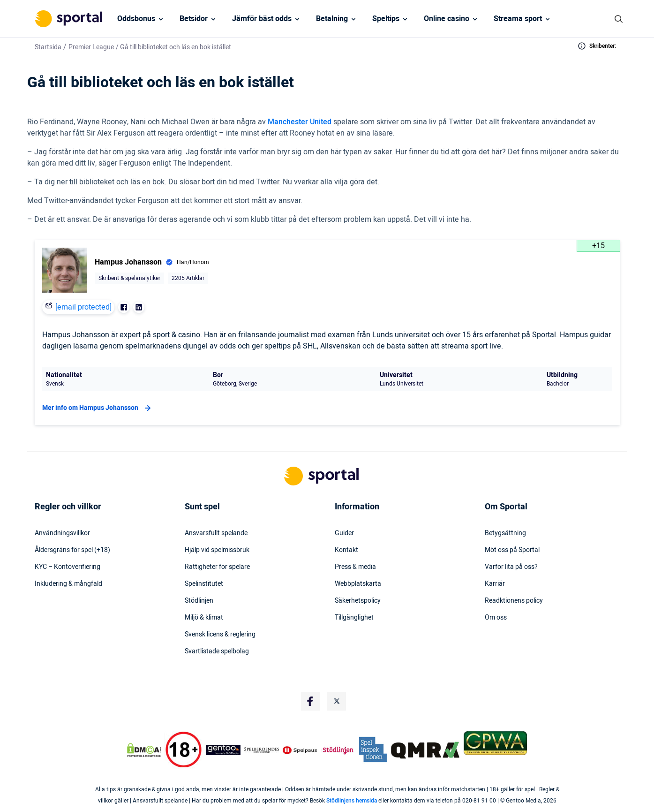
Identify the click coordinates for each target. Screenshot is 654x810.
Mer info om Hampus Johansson (97, 408)
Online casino (446, 18)
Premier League (91, 47)
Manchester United (299, 122)
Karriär (495, 584)
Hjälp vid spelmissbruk (217, 550)
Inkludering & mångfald (68, 584)
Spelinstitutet (204, 584)
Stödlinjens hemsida (351, 800)
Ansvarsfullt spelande (216, 533)
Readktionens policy (514, 601)
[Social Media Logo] (310, 701)
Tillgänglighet (354, 617)
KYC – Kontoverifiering (67, 567)
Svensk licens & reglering (220, 634)
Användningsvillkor (62, 533)
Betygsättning (505, 533)
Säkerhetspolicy (358, 601)
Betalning (332, 18)
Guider (344, 533)
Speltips (385, 18)
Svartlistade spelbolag (217, 651)
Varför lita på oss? (511, 567)
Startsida (48, 47)
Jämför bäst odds (262, 18)
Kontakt (346, 550)
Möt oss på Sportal (512, 550)
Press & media (355, 567)
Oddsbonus (136, 18)
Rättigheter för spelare (217, 567)
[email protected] (83, 307)
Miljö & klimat (204, 617)
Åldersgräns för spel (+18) (72, 550)
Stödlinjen (199, 601)
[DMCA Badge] (144, 750)
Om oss (496, 617)
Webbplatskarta (358, 584)
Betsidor (194, 18)
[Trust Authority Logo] (223, 750)
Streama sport (518, 18)
